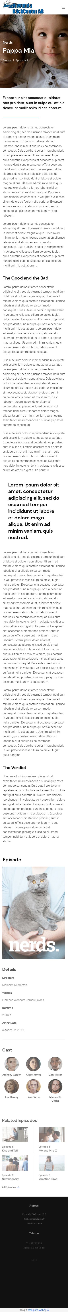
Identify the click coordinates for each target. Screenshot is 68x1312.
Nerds (8, 42)
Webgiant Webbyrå (38, 1310)
